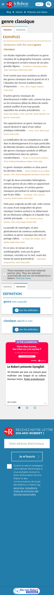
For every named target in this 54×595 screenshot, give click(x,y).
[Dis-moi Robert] (27, 526)
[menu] (3, 4)
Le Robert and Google (27, 592)
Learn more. (44, 582)
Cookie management (26, 589)
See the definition (28, 310)
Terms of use (44, 589)
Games (18, 12)
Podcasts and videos (37, 12)
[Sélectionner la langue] (39, 4)
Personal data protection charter (24, 586)
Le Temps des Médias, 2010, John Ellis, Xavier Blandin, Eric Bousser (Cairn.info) (27, 114)
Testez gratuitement (34, 379)
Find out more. (23, 278)
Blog (8, 12)
